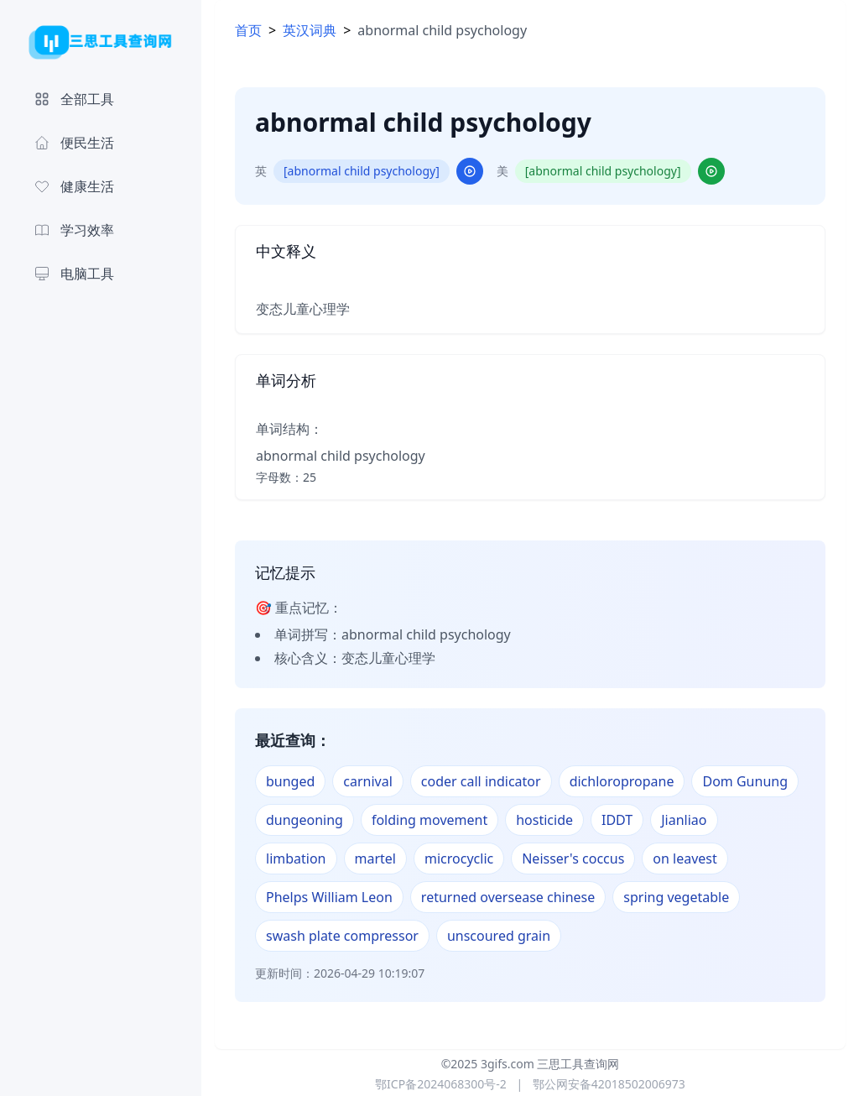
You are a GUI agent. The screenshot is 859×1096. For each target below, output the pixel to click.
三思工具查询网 (578, 1064)
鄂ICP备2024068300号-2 (441, 1084)
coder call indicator (481, 781)
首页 (248, 30)
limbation (296, 858)
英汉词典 (309, 30)
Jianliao (683, 820)
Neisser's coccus (573, 858)
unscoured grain (498, 935)
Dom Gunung (745, 781)
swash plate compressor (342, 935)
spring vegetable (676, 897)
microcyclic (458, 858)
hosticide (544, 820)
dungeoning (304, 820)
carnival (368, 781)
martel (375, 858)
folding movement (429, 820)
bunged (290, 781)
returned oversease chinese (508, 897)
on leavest (684, 858)
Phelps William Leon (329, 897)
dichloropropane (622, 781)
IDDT (617, 820)
